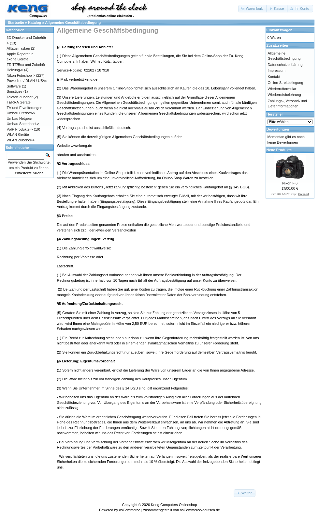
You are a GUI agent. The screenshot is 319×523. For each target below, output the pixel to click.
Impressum (276, 70)
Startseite (16, 22)
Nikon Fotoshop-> (21, 75)
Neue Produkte (279, 150)
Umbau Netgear (19, 118)
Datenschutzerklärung (285, 65)
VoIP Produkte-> (20, 129)
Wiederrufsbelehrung (284, 95)
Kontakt (274, 77)
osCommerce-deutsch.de (200, 510)
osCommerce (129, 510)
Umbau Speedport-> (23, 124)
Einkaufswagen (280, 30)
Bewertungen (278, 129)
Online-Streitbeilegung (285, 83)
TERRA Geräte (19, 102)
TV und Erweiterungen (24, 108)
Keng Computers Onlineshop (174, 505)
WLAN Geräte (18, 134)
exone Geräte (18, 59)
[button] (252, 8)
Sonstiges (14, 91)
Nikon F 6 (289, 183)
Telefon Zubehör (20, 97)
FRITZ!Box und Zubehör (26, 65)
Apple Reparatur (20, 54)
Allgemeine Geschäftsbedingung (73, 22)
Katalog (34, 22)
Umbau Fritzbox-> (21, 113)
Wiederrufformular (282, 89)
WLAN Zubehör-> (21, 140)
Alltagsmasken (18, 48)
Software (14, 86)
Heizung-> (15, 70)
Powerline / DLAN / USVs (27, 81)
